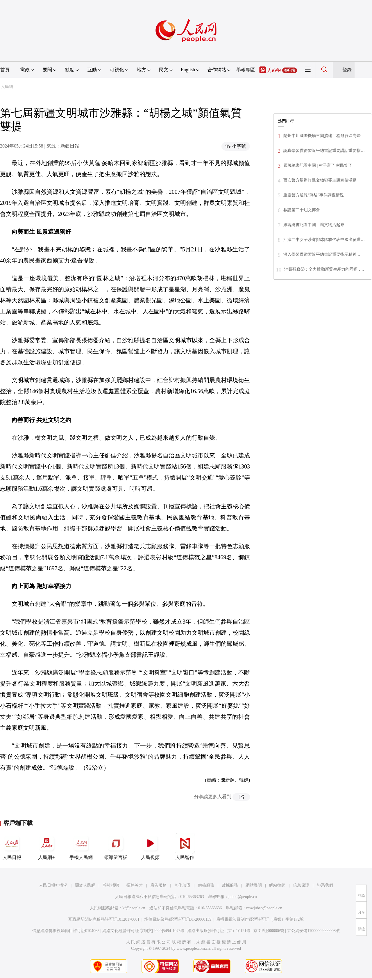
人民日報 (12, 846)
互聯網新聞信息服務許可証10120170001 (104, 919)
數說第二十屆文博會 (301, 210)
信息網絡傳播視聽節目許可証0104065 (65, 931)
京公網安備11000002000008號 (313, 931)
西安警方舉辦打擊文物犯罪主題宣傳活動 (320, 180)
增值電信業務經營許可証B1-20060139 (178, 919)
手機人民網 (81, 846)
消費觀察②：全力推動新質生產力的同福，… (325, 269)
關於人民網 (85, 885)
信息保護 (301, 885)
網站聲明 (254, 885)
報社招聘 (111, 885)
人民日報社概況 (53, 885)
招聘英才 (134, 885)
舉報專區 (245, 69)
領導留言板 (115, 846)
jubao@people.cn (242, 896)
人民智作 (185, 846)
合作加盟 (182, 885)
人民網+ (46, 846)
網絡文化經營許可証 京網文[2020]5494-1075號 (143, 931)
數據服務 (230, 885)
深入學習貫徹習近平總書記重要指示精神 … (322, 254)
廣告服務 (158, 885)
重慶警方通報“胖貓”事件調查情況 (313, 195)
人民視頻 (150, 846)
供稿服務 (206, 885)
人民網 (7, 86)
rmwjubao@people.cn (264, 908)
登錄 (347, 69)
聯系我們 (325, 885)
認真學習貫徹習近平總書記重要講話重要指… (324, 150)
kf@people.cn (133, 908)
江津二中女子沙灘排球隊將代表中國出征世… (324, 239)
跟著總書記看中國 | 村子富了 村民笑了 (317, 165)
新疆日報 (69, 145)
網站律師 (277, 885)
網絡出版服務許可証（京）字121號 (219, 931)
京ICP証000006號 (268, 931)
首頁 (5, 69)
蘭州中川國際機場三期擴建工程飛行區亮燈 (322, 136)
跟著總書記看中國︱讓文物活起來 (313, 225)
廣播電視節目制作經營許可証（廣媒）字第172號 (260, 919)
